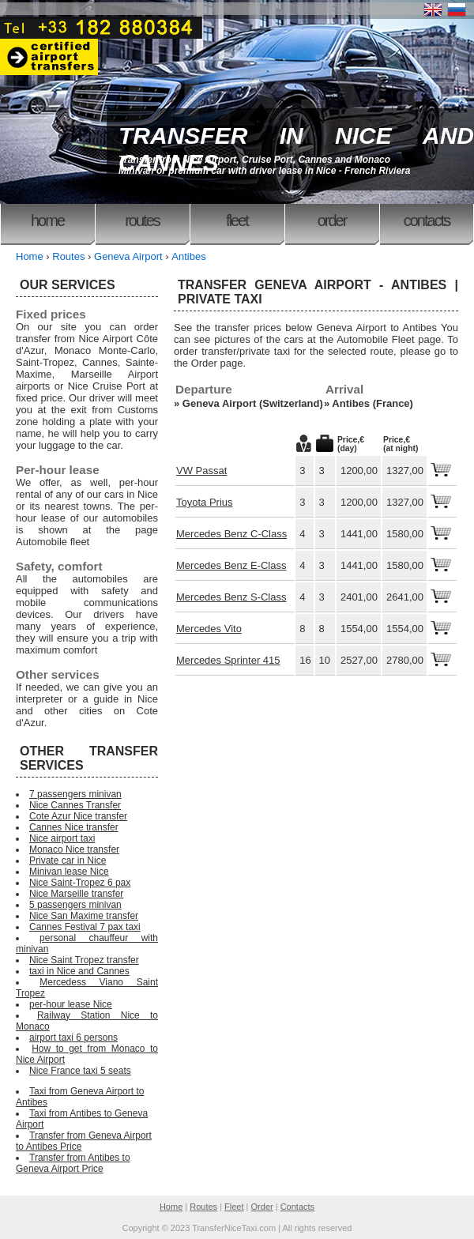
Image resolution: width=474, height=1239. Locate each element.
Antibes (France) (372, 403)
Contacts (427, 220)
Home (47, 220)
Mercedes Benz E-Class (231, 565)
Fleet (237, 220)
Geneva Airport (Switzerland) (252, 403)
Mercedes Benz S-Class (231, 597)
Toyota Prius (204, 502)
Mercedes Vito (209, 629)
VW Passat (201, 470)
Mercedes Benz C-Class (231, 534)
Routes (142, 220)
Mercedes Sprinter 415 (228, 660)
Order (332, 220)
